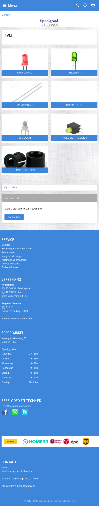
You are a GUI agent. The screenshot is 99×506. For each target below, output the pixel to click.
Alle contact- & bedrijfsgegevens (18, 486)
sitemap (66, 501)
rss (73, 501)
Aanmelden (14, 217)
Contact (6, 14)
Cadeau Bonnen (10, 267)
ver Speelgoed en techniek (17, 406)
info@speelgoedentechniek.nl (17, 471)
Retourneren (8, 252)
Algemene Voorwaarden (14, 260)
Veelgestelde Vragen (12, 256)
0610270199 (31, 478)
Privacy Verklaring (11, 263)
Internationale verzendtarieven (17, 318)
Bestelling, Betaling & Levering (17, 248)
